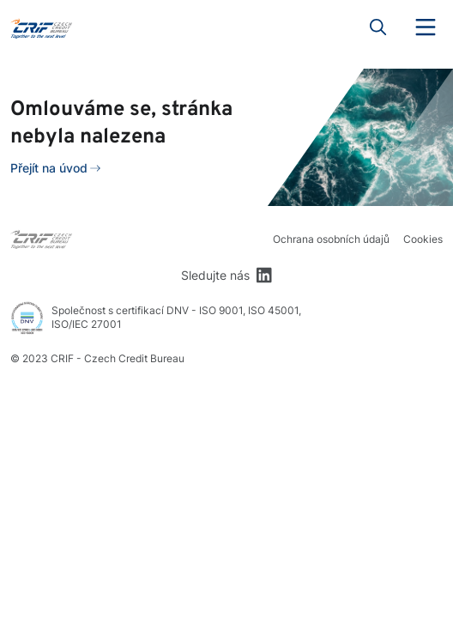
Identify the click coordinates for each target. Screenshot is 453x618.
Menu (425, 27)
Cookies (423, 239)
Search (378, 27)
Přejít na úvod (49, 168)
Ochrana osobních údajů (331, 239)
